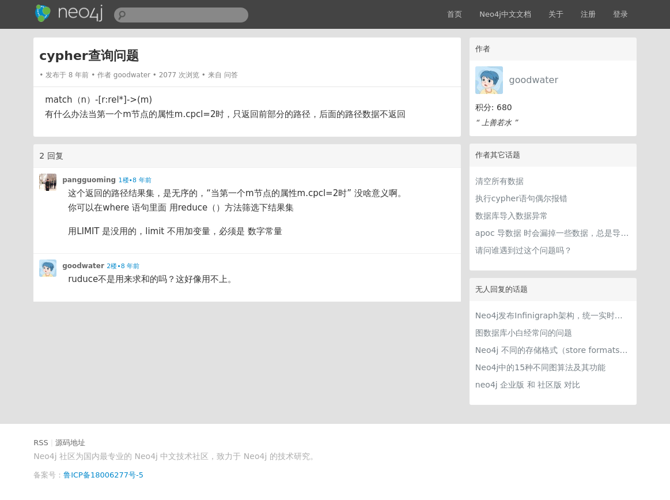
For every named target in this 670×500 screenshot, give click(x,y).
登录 (620, 14)
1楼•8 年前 (135, 180)
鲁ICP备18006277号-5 (103, 475)
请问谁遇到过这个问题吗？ (523, 250)
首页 (454, 14)
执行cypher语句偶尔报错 (521, 198)
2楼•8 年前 (123, 266)
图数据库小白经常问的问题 (523, 332)
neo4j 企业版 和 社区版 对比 (528, 384)
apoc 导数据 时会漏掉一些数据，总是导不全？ (553, 233)
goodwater (533, 79)
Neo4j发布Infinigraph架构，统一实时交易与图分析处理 (553, 315)
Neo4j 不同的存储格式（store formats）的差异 (553, 350)
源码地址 (70, 442)
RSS (40, 442)
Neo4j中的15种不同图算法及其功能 (540, 367)
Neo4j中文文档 (505, 14)
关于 (555, 14)
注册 (588, 14)
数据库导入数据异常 (511, 215)
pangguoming (89, 180)
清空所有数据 (499, 181)
